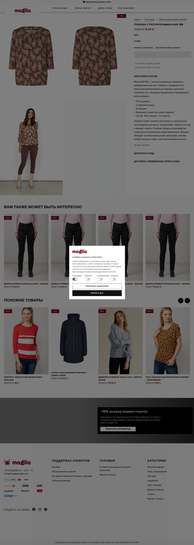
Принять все (97, 293)
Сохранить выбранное (97, 286)
